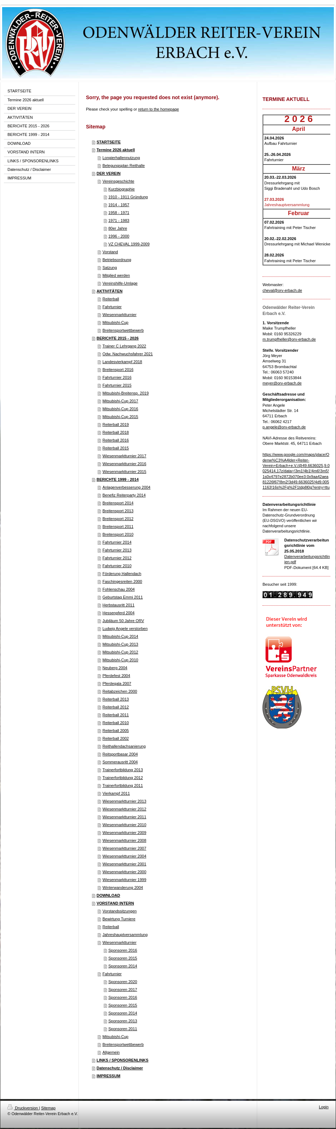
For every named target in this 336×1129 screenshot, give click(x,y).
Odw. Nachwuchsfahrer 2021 (127, 354)
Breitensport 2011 (117, 526)
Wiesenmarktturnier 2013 (124, 801)
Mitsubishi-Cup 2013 (120, 644)
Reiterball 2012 (115, 707)
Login (324, 1107)
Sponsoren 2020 (122, 982)
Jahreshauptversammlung (125, 934)
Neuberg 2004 (114, 668)
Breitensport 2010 (117, 534)
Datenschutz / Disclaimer (120, 1068)
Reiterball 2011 (115, 715)
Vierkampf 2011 (116, 793)
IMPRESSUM (109, 1076)
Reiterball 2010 (115, 723)
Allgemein (110, 1052)
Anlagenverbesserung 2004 (126, 487)
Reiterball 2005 (115, 730)
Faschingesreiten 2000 (122, 581)
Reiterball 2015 (115, 448)
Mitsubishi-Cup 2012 (120, 652)
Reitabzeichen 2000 (119, 691)
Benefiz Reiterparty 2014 (124, 495)
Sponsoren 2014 (122, 966)
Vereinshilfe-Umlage (119, 283)
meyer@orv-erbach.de (282, 383)
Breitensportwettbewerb (123, 330)
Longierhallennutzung (121, 158)
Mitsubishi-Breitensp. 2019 (125, 393)
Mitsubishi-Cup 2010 (120, 660)
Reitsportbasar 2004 (120, 754)
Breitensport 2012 (117, 519)
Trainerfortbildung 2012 (122, 777)
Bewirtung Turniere (118, 919)
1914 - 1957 (118, 205)
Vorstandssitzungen (119, 911)
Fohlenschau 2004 (118, 589)
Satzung (109, 267)
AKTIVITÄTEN (110, 291)
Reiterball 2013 (115, 699)
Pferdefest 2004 (116, 675)
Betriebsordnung (116, 260)
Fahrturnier (112, 307)
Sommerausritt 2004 (120, 762)
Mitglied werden (116, 275)
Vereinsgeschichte (118, 181)
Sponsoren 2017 (122, 989)
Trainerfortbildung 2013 (122, 770)
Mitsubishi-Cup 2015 (120, 417)
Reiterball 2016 (115, 440)
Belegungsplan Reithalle (123, 165)
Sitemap (48, 1108)
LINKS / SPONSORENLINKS (122, 1060)
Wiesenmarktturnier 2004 (124, 856)
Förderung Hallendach (121, 573)
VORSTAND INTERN (115, 903)
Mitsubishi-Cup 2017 (120, 401)
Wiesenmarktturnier (119, 314)
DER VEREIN (109, 173)
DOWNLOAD (108, 895)
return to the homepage (158, 109)
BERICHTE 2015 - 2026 (118, 338)
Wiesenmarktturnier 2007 (124, 848)
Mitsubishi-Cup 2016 (120, 409)
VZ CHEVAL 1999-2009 (129, 244)
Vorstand (110, 252)
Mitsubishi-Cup (115, 322)
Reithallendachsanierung (124, 746)
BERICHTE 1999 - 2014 (118, 479)
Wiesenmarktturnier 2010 (124, 825)
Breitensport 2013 (117, 511)
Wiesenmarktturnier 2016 (124, 464)
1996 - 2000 (118, 236)
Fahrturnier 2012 (116, 558)
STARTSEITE (109, 142)
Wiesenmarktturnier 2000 (124, 872)
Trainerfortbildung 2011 (122, 785)
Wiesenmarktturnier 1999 (124, 880)
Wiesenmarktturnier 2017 (124, 456)
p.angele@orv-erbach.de (284, 427)
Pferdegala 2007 (116, 683)
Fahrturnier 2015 (116, 385)
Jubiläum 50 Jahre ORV (123, 621)
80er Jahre (117, 228)
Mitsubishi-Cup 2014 (120, 636)
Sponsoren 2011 (122, 1029)
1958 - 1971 (118, 212)
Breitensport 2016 (117, 369)
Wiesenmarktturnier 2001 (124, 864)
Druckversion (23, 1108)
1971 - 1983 (118, 220)
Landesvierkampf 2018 (122, 362)
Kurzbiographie (121, 189)
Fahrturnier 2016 (116, 377)
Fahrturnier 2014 (116, 542)
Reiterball (110, 299)
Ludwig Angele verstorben (125, 628)
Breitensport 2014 (117, 503)
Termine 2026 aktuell (116, 150)
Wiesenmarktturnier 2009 (124, 832)
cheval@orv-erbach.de (282, 290)
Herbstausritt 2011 (118, 605)
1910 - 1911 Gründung (128, 197)
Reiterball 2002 (115, 738)
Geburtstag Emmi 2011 (122, 597)
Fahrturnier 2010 (116, 566)
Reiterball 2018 (115, 432)
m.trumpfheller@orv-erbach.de (289, 339)
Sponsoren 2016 (122, 950)
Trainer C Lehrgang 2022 (124, 346)
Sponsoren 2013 (122, 1021)
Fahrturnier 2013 (116, 550)
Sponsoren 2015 (122, 958)
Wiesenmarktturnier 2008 (124, 840)
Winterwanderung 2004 (122, 887)
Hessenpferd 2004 (118, 613)
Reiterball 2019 (115, 424)
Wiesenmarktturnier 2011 (124, 817)
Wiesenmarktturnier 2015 (124, 471)
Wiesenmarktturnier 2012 (124, 809)
